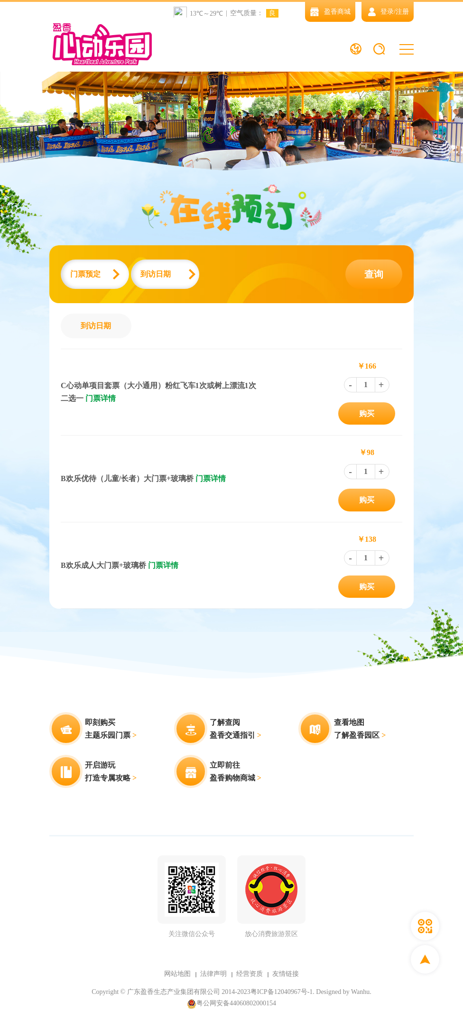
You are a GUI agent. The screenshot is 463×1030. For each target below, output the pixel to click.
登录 (387, 11)
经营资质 (249, 973)
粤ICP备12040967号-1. (282, 991)
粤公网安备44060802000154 (231, 1003)
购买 (366, 413)
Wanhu (360, 991)
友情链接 (285, 973)
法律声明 (213, 973)
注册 (402, 11)
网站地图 (177, 973)
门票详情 (100, 398)
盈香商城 (330, 11)
